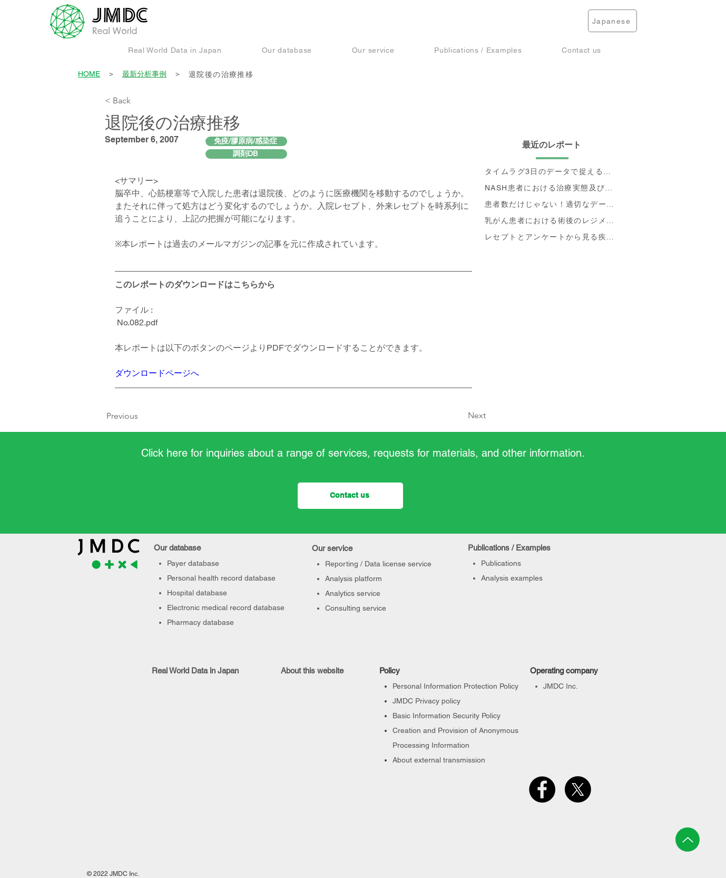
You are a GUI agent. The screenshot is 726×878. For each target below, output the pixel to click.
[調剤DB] (246, 154)
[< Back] (139, 100)
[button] (175, 49)
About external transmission (439, 760)
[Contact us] (350, 496)
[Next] (459, 416)
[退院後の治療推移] (405, 75)
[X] (578, 789)
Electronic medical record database (225, 607)
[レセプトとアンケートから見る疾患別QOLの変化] (552, 237)
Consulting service (355, 608)
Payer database (193, 563)
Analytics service (352, 593)
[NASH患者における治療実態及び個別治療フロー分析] (552, 188)
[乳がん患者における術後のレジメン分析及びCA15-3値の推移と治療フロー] (552, 221)
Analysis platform (353, 578)
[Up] (687, 839)
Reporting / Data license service (378, 563)
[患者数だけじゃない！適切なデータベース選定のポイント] (552, 205)
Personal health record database (221, 578)
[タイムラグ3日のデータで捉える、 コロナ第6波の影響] (552, 172)
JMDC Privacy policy (426, 701)
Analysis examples (512, 578)
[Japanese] (612, 20)
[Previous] (124, 416)
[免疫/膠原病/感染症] (246, 141)
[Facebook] (542, 789)
